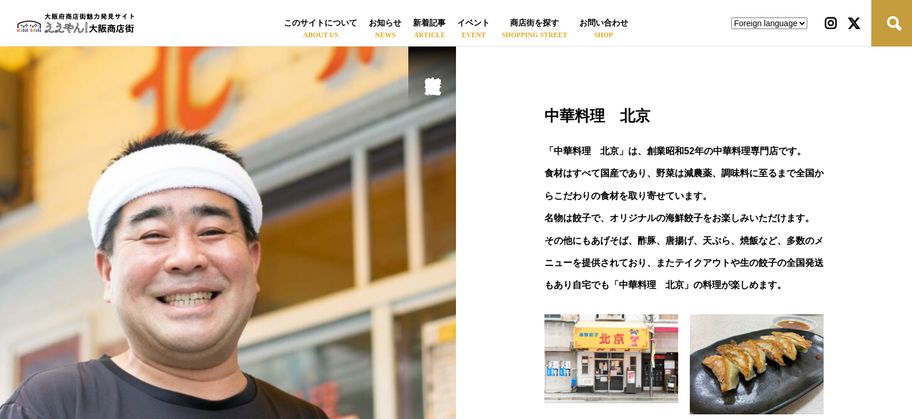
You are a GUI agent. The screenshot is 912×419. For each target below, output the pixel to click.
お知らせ (385, 23)
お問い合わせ (603, 23)
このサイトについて (320, 23)
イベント (473, 23)
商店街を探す (534, 23)
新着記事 (429, 23)
